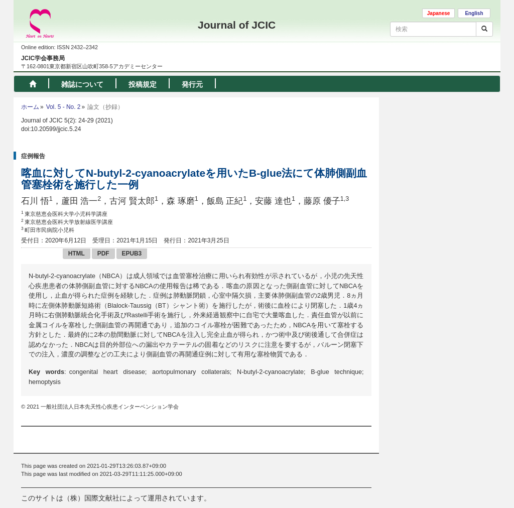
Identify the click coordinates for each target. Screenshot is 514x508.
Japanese (438, 13)
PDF (103, 253)
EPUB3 (132, 253)
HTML (76, 253)
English (474, 13)
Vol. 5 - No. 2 (63, 106)
